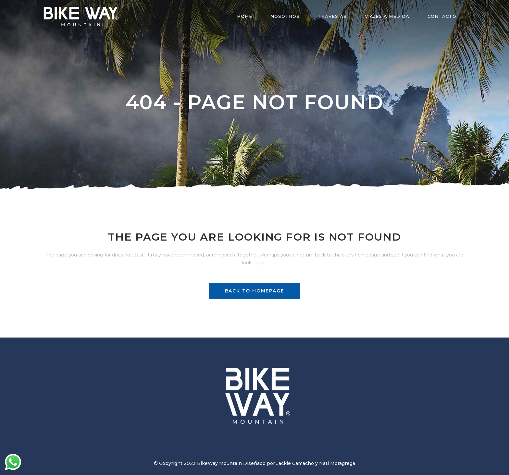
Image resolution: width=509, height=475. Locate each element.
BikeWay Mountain (219, 463)
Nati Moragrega (337, 463)
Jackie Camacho (295, 463)
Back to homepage (254, 291)
